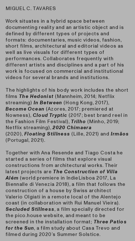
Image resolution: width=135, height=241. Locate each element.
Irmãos (120, 134)
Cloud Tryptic (50, 115)
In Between (48, 102)
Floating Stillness (47, 134)
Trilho (78, 121)
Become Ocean (25, 109)
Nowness (17, 115)
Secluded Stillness (30, 209)
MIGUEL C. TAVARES (31, 8)
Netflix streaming (27, 127)
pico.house (28, 215)
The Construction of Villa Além (62, 174)
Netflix (106, 96)
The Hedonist (36, 96)
